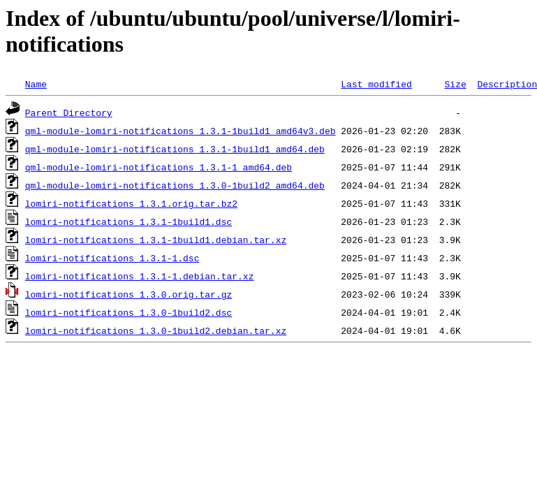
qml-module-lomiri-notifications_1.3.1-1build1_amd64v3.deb (180, 130)
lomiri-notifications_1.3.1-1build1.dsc (128, 221)
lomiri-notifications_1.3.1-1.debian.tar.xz (139, 276)
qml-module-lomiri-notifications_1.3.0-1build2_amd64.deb (175, 185)
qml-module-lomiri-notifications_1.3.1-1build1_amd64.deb (175, 149)
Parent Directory (68, 112)
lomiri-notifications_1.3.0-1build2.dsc (128, 312)
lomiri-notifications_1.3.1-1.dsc (112, 258)
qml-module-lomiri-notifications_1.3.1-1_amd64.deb (158, 167)
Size (455, 84)
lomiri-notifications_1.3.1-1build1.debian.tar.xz (155, 239)
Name (36, 84)
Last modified (376, 84)
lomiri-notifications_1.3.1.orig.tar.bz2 (131, 203)
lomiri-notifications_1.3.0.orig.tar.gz (128, 294)
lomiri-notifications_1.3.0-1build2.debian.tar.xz (155, 330)
